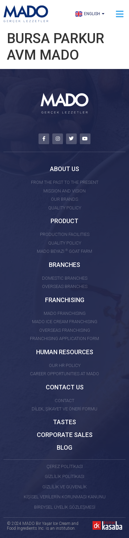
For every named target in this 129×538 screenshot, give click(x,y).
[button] (120, 14)
